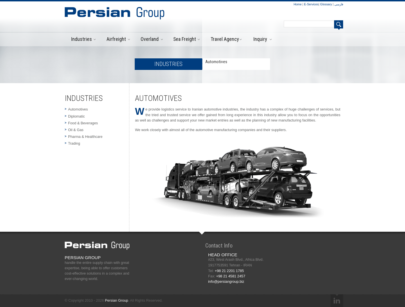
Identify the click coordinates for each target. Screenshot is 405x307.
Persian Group (116, 300)
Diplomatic (76, 116)
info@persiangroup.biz (226, 281)
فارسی (338, 4)
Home (298, 4)
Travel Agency (225, 39)
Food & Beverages (83, 123)
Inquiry (260, 39)
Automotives (78, 109)
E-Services (311, 4)
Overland (150, 39)
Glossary (326, 4)
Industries (81, 39)
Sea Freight (184, 39)
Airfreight (116, 39)
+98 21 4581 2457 (230, 276)
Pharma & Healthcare (85, 136)
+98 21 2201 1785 (229, 271)
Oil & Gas (76, 130)
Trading (74, 143)
